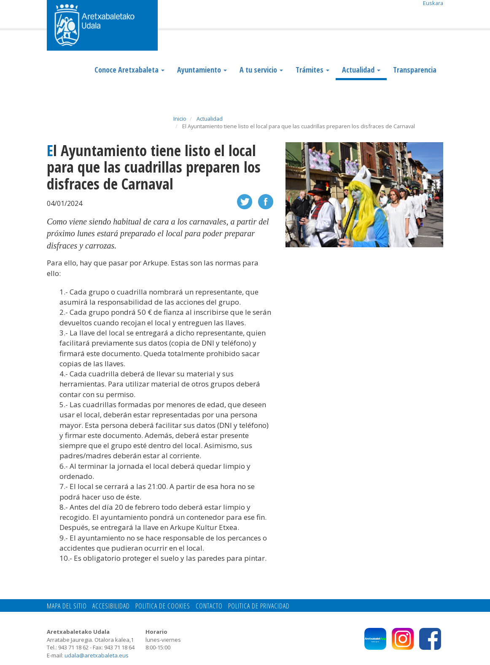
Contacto (209, 606)
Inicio (179, 118)
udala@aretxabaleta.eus (97, 655)
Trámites (312, 70)
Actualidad (361, 70)
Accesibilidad (111, 606)
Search (436, 15)
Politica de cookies (162, 606)
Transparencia (414, 70)
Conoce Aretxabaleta (129, 70)
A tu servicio (261, 70)
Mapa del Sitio (67, 606)
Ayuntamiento (202, 70)
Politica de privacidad (259, 606)
